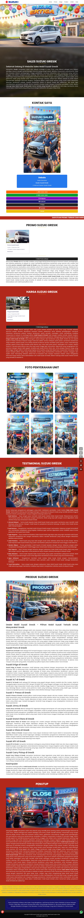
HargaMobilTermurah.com (77, 886)
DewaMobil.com (45, 886)
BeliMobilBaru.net (11, 886)
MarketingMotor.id (53, 892)
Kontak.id (44, 894)
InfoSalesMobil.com (22, 886)
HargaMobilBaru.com (11, 892)
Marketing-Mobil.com (67, 888)
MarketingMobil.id (16, 888)
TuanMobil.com (35, 886)
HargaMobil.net (33, 890)
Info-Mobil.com (73, 888)
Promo (55, 2)
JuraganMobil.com (5, 888)
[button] (37, 35)
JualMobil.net (20, 890)
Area (77, 2)
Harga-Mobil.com (61, 888)
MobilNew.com (16, 886)
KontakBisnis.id (40, 894)
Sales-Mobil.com (33, 888)
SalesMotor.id (48, 892)
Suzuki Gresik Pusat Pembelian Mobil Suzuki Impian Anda (46, 914)
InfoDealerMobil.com (73, 890)
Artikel (72, 2)
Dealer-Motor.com (69, 892)
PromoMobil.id (11, 888)
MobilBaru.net (29, 890)
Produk (66, 2)
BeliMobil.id (29, 888)
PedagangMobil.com (18, 892)
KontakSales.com (51, 886)
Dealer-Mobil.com (39, 888)
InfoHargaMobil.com (57, 886)
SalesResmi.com (49, 890)
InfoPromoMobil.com (64, 886)
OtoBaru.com (38, 890)
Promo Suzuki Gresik (13, 245)
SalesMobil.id (25, 888)
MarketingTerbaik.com (25, 892)
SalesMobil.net (27, 886)
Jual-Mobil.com (49, 888)
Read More (10, 251)
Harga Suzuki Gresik (13, 311)
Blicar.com (31, 886)
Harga (60, 2)
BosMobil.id (21, 888)
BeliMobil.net (25, 890)
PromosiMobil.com (70, 886)
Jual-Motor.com (74, 892)
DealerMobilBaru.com (66, 890)
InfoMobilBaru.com (5, 892)
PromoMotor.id (58, 892)
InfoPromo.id (54, 890)
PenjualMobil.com (5, 886)
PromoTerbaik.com (32, 892)
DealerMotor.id (63, 892)
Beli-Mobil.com (45, 888)
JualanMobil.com (4, 890)
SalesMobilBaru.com (59, 890)
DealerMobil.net (9, 890)
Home (50, 2)
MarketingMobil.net (15, 890)
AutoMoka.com (43, 892)
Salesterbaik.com (43, 890)
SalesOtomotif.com (38, 892)
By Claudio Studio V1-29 (42, 916)
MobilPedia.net (40, 886)
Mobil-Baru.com (55, 888)
